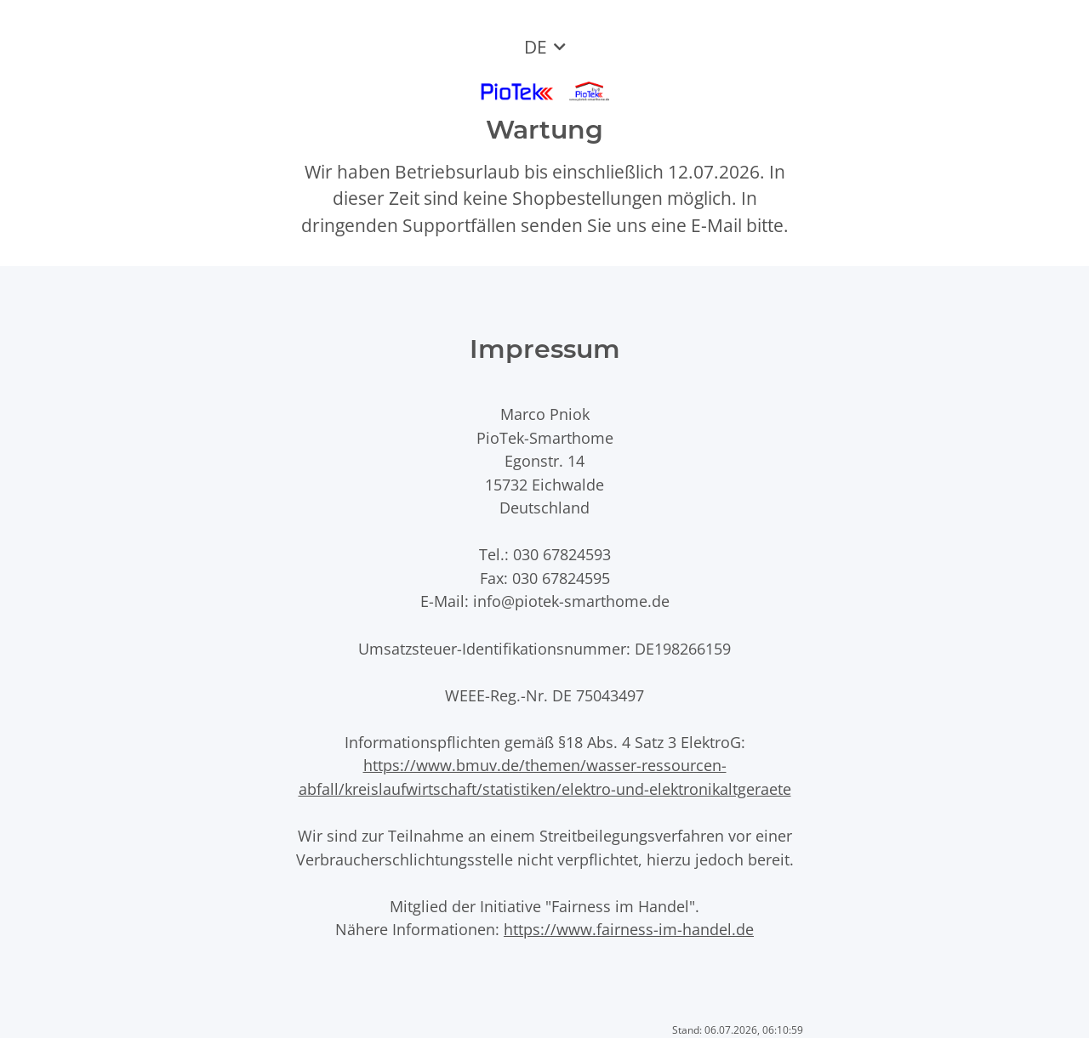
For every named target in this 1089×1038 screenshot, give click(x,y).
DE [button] (535, 47)
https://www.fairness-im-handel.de (629, 928)
